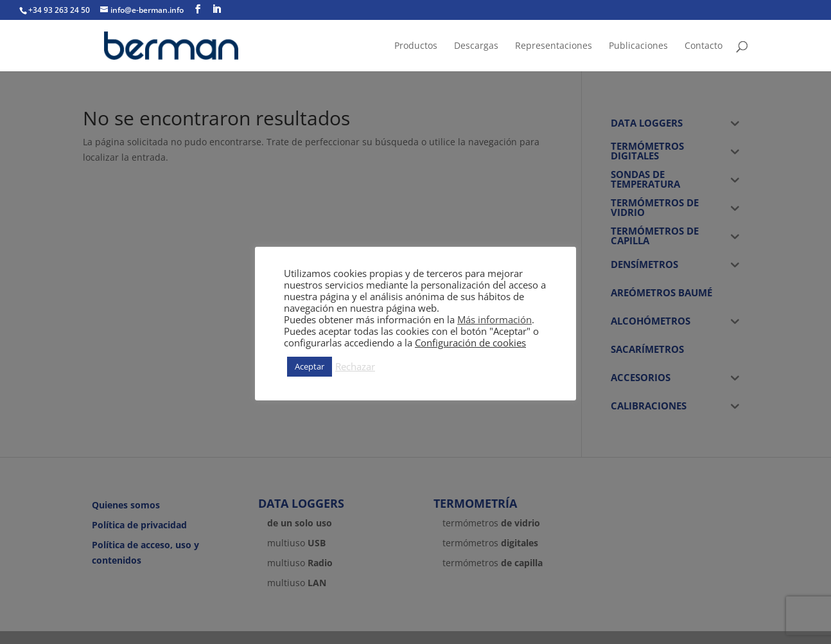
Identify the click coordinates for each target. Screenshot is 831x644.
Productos (415, 46)
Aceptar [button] (309, 366)
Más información (494, 319)
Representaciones (553, 46)
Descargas (476, 46)
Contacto (703, 46)
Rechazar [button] (355, 366)
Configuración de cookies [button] (470, 342)
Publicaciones (638, 46)
